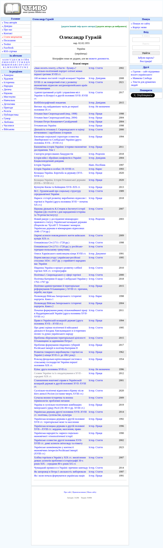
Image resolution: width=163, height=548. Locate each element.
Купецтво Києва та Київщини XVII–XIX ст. (57, 187)
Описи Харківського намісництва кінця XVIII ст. (60, 253)
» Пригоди (7, 107)
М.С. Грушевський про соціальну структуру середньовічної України (57, 193)
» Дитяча (6, 89)
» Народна (7, 85)
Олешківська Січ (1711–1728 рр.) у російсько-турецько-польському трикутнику (58, 248)
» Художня (7, 78)
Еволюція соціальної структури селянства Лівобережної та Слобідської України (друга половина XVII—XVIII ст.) (57, 139)
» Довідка (7, 26)
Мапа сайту (91, 492)
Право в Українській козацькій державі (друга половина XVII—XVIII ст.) (58, 322)
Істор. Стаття (96, 68)
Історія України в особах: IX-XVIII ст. (54, 168)
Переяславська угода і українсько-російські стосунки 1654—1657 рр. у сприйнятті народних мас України (60, 260)
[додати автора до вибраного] (111, 26)
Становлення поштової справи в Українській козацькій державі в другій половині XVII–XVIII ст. (60, 383)
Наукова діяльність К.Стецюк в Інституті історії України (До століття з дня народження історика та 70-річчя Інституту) (59, 211)
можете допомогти (99, 58)
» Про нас (7, 29)
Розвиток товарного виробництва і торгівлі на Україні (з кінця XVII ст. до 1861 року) (58, 354)
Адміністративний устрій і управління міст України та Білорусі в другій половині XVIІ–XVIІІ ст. (61, 95)
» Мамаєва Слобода (141, 78)
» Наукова (7, 93)
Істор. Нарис (95, 168)
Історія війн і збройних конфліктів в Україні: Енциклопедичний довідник (58, 159)
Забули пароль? (146, 57)
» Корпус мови (138, 27)
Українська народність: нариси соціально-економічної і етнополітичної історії (56, 435)
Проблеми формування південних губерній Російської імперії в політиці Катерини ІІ (57, 346)
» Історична (8, 82)
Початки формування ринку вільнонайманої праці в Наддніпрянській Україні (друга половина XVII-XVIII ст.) (60, 313)
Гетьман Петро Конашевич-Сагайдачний (55, 121)
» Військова (8, 129)
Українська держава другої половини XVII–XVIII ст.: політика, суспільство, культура (60, 413)
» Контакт (7, 33)
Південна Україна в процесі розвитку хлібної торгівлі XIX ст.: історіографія (58, 269)
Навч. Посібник (97, 164)
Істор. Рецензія (97, 153)
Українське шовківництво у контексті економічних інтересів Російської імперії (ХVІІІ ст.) (56, 450)
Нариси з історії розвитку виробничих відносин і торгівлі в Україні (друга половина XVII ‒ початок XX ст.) (61, 201)
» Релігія (6, 111)
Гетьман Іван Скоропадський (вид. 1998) (55, 113)
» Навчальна (8, 100)
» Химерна (7, 75)
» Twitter (6, 44)
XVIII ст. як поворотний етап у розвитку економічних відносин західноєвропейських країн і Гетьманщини (60, 85)
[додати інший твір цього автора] (78, 26)
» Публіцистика (10, 114)
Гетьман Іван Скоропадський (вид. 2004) (55, 117)
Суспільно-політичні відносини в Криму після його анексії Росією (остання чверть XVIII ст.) (58, 392)
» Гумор (6, 118)
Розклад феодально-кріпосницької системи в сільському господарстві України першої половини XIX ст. (58, 362)
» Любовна (8, 122)
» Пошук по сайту (140, 23)
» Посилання (8, 40)
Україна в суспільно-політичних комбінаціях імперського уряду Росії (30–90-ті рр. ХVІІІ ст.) (59, 406)
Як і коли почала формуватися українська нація (59, 475)
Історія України (42, 164)
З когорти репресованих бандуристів (53, 153)
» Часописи (8, 125)
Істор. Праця (95, 113)
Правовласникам (79, 492)
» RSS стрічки (9, 51)
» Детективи (8, 104)
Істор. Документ (97, 253)
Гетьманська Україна (45, 125)
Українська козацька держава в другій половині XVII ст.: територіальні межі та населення (59, 420)
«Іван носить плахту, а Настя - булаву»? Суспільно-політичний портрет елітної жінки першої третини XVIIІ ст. (58, 71)
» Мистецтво (8, 96)
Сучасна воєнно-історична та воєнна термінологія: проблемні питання (53, 399)
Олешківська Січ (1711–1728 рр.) (51, 242)
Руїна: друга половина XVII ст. (50, 369)
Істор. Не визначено (99, 106)
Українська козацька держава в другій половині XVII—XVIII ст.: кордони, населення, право (59, 428)
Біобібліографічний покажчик (50, 102)
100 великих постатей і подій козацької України (59, 78)
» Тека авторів (9, 22)
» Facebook (8, 47)
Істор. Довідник (97, 78)
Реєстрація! (146, 61)
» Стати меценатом (12, 36)
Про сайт (67, 492)
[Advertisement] (80, 523)
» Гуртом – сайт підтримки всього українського (145, 73)
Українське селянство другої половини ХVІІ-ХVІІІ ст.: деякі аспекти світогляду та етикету (58, 442)
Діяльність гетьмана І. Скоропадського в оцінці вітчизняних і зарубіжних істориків (59, 131)
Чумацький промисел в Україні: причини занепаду (61, 467)
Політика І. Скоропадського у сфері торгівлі (57, 274)
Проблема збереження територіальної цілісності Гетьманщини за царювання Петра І (59, 339)
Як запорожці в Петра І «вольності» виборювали (60, 471)
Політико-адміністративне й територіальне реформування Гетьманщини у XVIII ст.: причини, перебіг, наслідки (61, 289)
